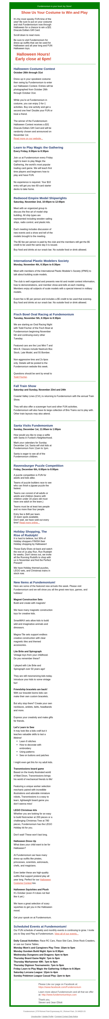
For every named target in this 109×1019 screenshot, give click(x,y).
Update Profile (47, 1016)
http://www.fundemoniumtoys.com (59, 994)
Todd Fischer (20, 377)
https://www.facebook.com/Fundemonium (60, 987)
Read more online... (29, 522)
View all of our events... (67, 933)
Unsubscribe (36, 1016)
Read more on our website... (28, 138)
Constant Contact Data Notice (66, 1016)
